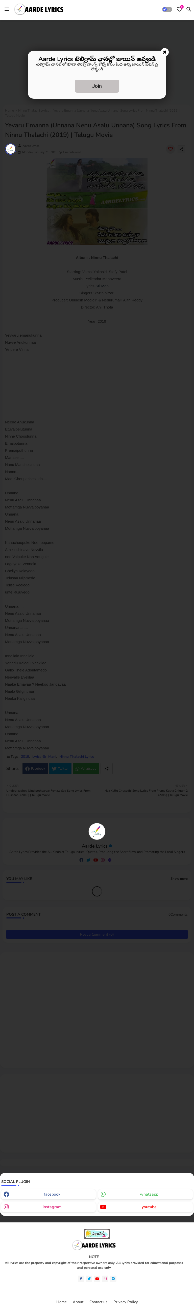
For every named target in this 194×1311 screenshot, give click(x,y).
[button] (167, 9)
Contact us (98, 1302)
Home (61, 1302)
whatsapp (149, 1194)
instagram (52, 1207)
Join (97, 86)
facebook (52, 1194)
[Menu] (7, 9)
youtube (149, 1207)
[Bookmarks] (179, 9)
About (78, 1302)
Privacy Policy (125, 1302)
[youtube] (97, 1279)
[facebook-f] (81, 1279)
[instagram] (105, 1279)
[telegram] (113, 1279)
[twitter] (89, 1279)
